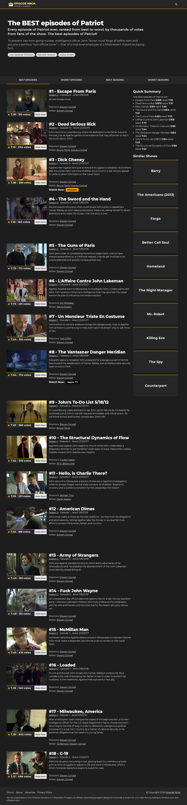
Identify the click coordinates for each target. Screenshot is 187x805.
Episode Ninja (173, 792)
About (19, 792)
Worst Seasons (158, 80)
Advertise (30, 792)
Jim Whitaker (67, 303)
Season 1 (53, 128)
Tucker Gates (67, 460)
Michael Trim (67, 495)
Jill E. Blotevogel (66, 463)
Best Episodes (28, 80)
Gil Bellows (63, 744)
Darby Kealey (64, 499)
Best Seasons (115, 80)
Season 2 (53, 95)
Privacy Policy (44, 792)
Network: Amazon (47, 55)
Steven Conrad (68, 107)
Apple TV (72, 382)
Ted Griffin (65, 338)
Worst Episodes (71, 80)
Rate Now (41, 114)
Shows (10, 792)
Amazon (72, 190)
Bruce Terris (63, 150)
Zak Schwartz (64, 307)
